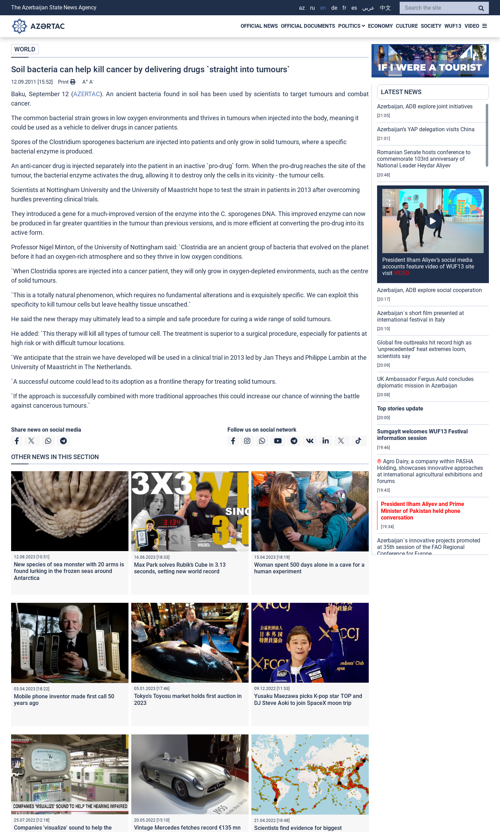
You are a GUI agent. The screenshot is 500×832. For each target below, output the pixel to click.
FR (344, 8)
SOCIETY (431, 26)
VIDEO (472, 26)
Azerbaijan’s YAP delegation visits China (426, 129)
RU (312, 8)
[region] (433, 329)
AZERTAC (86, 94)
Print (66, 82)
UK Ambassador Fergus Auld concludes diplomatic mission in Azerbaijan (425, 382)
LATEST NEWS (401, 91)
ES (354, 8)
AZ (302, 8)
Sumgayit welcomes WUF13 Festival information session (422, 434)
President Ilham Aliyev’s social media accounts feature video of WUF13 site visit (428, 266)
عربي (368, 8)
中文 (385, 8)
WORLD (24, 49)
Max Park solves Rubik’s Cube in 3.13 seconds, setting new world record (180, 568)
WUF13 (452, 26)
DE (334, 8)
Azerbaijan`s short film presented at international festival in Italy (420, 316)
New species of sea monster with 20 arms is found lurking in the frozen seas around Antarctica (69, 571)
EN (323, 8)
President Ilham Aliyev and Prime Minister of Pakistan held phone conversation (422, 511)
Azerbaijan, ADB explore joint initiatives (425, 106)
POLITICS (351, 26)
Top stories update (400, 408)
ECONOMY (380, 26)
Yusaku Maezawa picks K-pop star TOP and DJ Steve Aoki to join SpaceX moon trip (308, 699)
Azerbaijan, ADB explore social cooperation (429, 290)
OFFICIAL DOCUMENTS (308, 26)
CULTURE (407, 26)
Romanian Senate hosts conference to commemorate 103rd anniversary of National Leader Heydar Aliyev (423, 159)
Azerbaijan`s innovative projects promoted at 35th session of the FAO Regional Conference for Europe (428, 547)
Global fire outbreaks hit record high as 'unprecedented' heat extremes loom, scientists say (424, 349)
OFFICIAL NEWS (259, 26)
